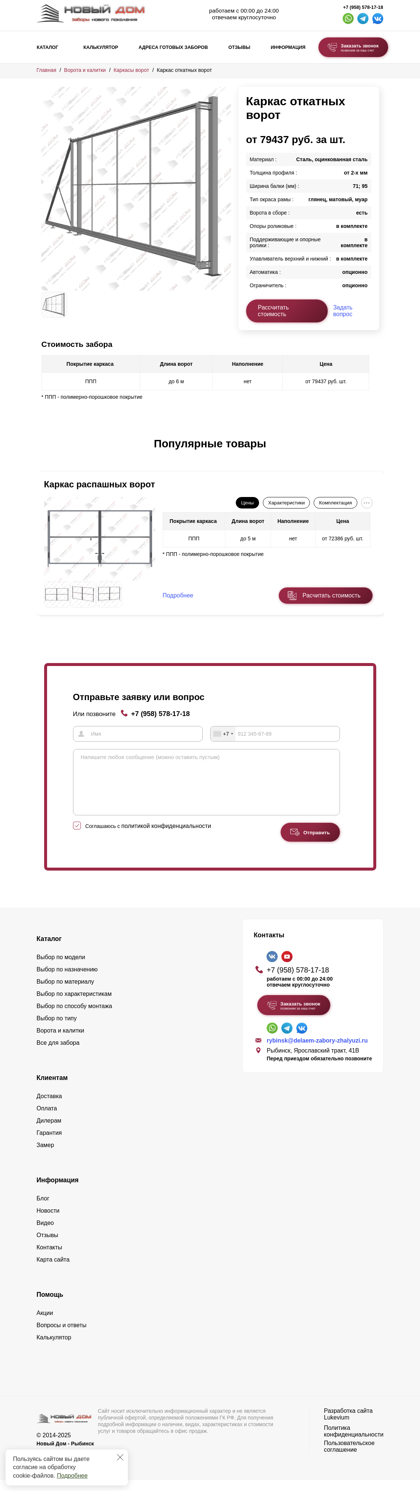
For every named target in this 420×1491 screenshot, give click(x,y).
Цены (247, 503)
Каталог (47, 47)
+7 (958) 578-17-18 (363, 7)
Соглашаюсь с (148, 837)
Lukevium (336, 1428)
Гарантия (49, 1144)
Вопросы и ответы (62, 1336)
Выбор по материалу (65, 993)
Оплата (47, 1119)
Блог (43, 1209)
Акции (45, 1324)
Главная (46, 70)
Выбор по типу (57, 1029)
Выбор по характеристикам (74, 1005)
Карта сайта (53, 1271)
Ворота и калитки (85, 70)
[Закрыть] (120, 1457)
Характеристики (286, 503)
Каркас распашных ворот (99, 484)
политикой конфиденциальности (166, 837)
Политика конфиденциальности (354, 1442)
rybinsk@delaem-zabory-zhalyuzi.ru (317, 1051)
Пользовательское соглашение (349, 1457)
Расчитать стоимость (331, 595)
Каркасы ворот (131, 70)
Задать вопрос (343, 310)
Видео (45, 1234)
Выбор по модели (61, 968)
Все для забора (58, 1054)
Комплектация (335, 503)
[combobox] (223, 733)
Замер (45, 1156)
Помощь (50, 1305)
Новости (48, 1222)
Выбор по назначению (67, 980)
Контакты (49, 1258)
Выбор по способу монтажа (74, 1017)
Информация (288, 47)
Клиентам (52, 1089)
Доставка (49, 1107)
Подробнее (72, 1475)
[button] (45, 451)
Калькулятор (100, 47)
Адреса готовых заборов (173, 47)
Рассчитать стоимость (273, 310)
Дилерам (49, 1132)
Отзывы (239, 47)
